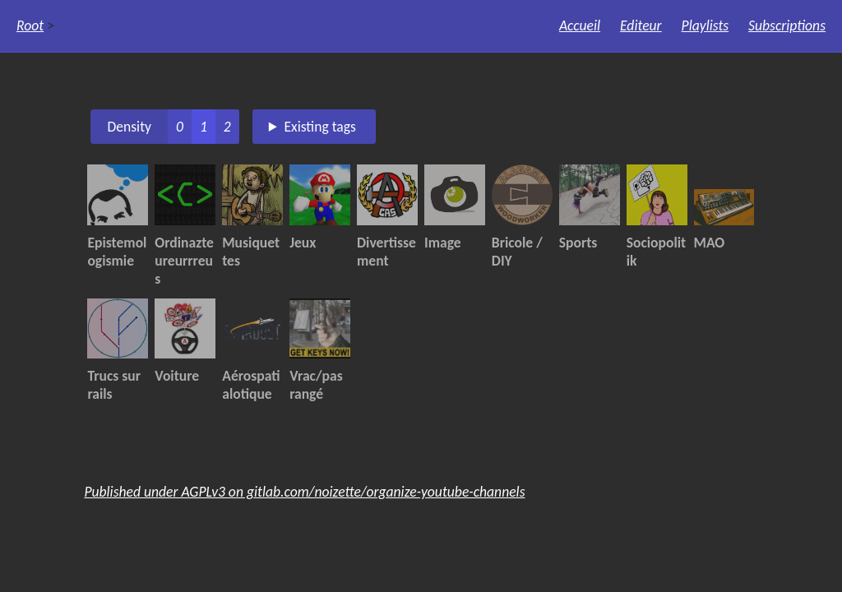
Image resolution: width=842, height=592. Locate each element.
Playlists (705, 25)
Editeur (641, 25)
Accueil (579, 25)
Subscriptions (787, 25)
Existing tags (320, 127)
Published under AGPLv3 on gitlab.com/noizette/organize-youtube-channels (304, 492)
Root (30, 25)
